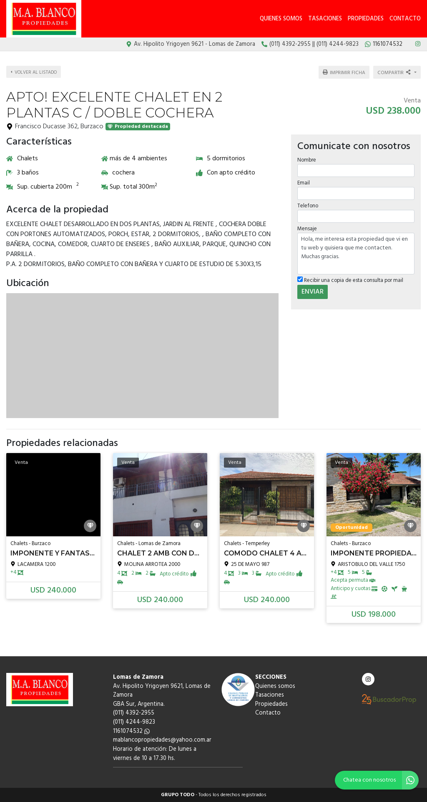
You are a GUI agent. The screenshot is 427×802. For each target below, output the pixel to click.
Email (303, 183)
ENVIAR (312, 291)
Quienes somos (281, 19)
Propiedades (366, 19)
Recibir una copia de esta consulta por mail (350, 280)
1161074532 (131, 731)
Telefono (307, 206)
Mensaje (307, 229)
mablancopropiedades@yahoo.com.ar (162, 740)
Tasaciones (325, 19)
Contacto (405, 19)
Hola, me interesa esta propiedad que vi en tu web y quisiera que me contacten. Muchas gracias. (355, 253)
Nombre (306, 160)
